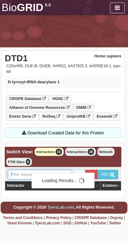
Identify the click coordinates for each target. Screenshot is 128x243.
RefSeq (51, 116)
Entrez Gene (22, 116)
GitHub (81, 223)
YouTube (98, 223)
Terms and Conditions (23, 218)
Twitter (115, 223)
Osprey (116, 218)
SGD (67, 223)
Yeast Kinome (19, 223)
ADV (108, 174)
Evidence (110, 185)
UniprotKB (78, 116)
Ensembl (106, 116)
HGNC (60, 99)
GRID (26, 7)
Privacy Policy (58, 218)
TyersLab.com (60, 207)
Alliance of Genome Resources (39, 107)
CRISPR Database (27, 99)
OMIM (83, 107)
